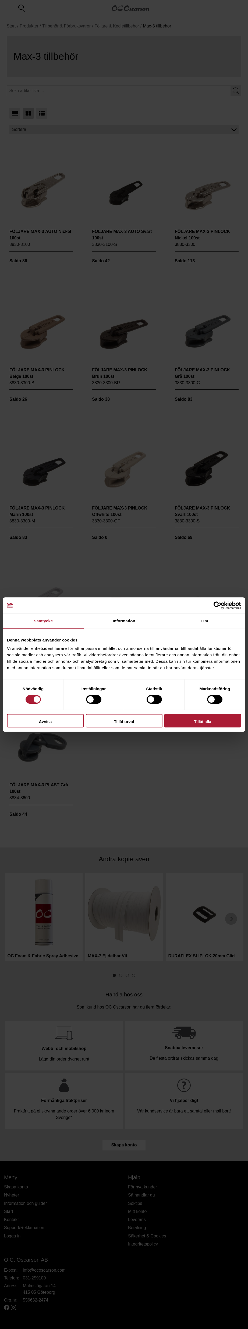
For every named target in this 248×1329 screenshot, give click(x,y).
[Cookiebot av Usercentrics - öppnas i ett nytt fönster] (217, 605)
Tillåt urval (124, 721)
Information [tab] (124, 621)
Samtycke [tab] (43, 621)
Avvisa (45, 721)
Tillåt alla (202, 721)
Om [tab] (204, 621)
